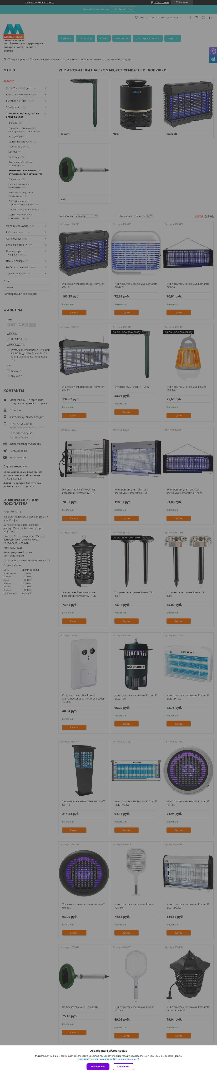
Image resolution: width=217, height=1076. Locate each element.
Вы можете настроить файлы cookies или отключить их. (107, 1059)
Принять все (98, 1066)
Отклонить (123, 1066)
